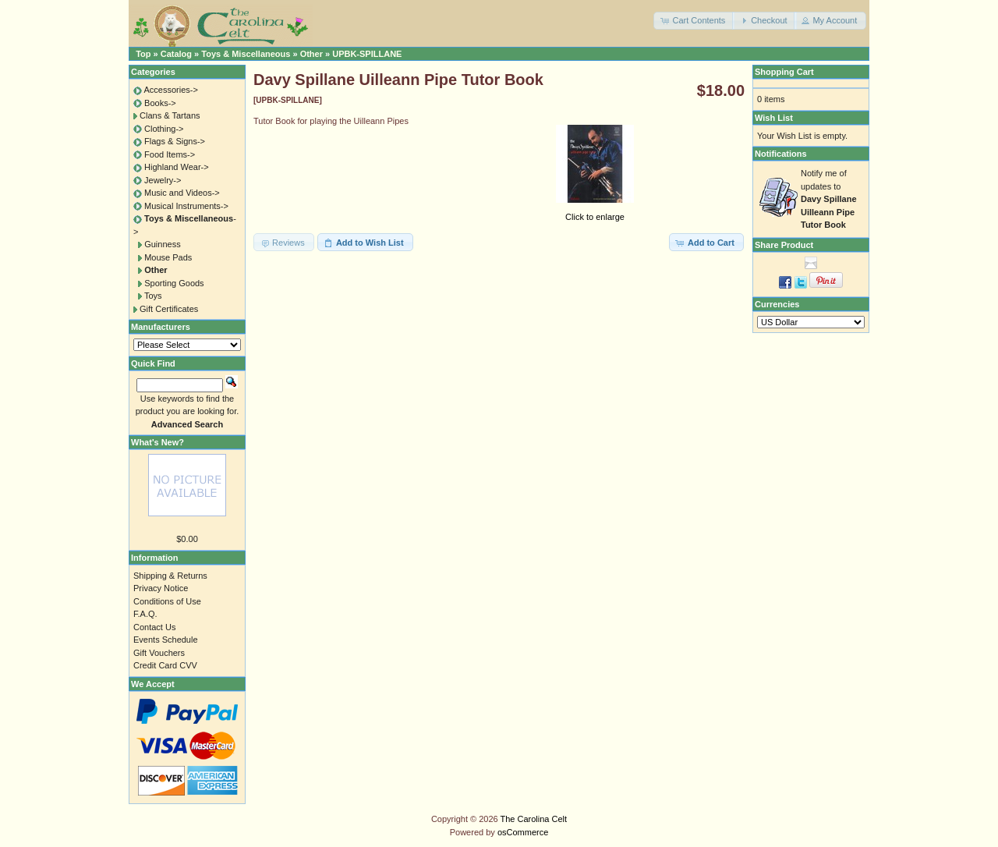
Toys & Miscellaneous (245, 53)
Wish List (774, 117)
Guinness (162, 244)
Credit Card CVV (165, 665)
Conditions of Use (167, 601)
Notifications (781, 153)
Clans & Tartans (170, 115)
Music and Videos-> (182, 192)
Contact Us (154, 627)
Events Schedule (165, 639)
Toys (153, 295)
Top (143, 53)
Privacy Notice (160, 588)
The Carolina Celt (534, 819)
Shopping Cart (784, 71)
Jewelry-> (162, 180)
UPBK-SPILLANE (367, 53)
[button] (693, 21)
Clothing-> (163, 128)
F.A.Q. (145, 613)
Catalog (176, 53)
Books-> (160, 103)
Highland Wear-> (176, 167)
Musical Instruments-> (186, 206)
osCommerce (522, 832)
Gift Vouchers (159, 652)
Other (311, 53)
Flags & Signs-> (174, 141)
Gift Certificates (169, 309)
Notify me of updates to (829, 198)
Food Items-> (169, 154)
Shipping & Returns (170, 575)
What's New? (157, 442)
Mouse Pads (168, 257)
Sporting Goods (173, 283)
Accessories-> (170, 89)
